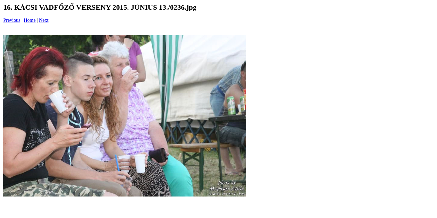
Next (44, 20)
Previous (11, 20)
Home (30, 20)
